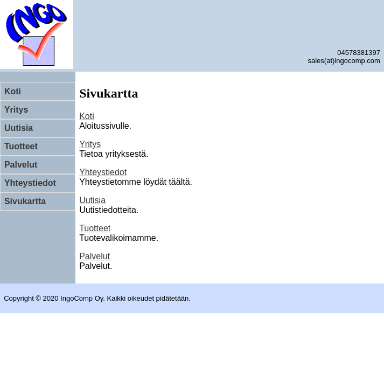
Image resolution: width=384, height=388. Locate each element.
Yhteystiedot (30, 183)
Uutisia (18, 128)
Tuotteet (21, 146)
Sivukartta (25, 201)
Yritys (16, 109)
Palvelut (20, 164)
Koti (12, 91)
